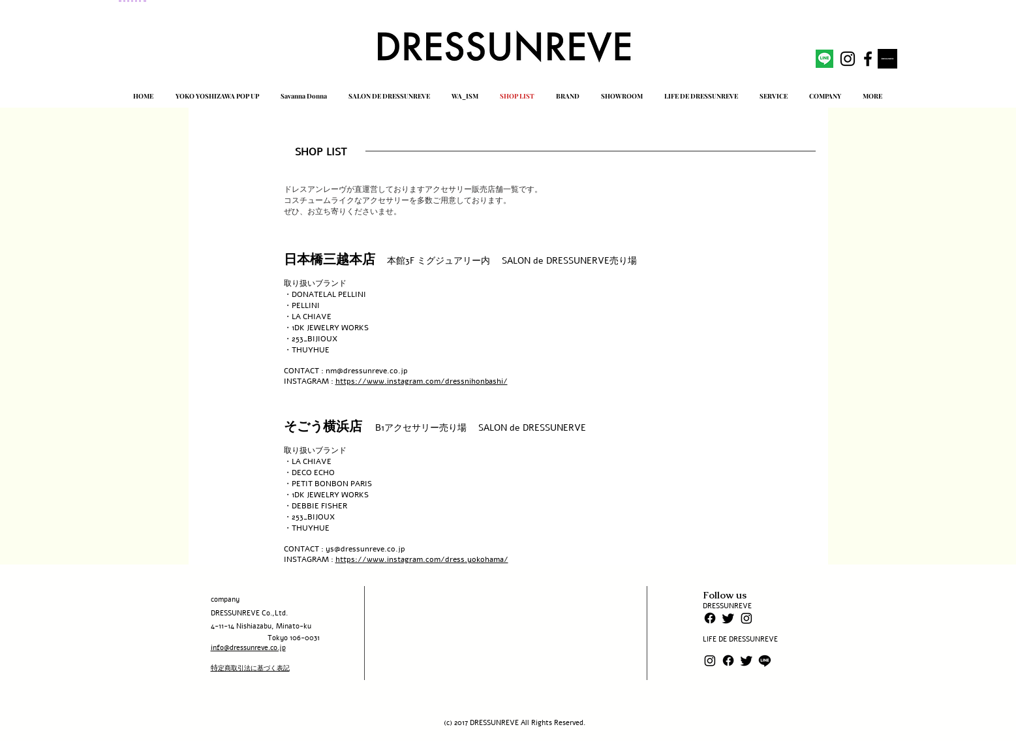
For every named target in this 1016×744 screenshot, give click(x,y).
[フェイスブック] (710, 618)
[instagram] (847, 59)
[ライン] (765, 660)
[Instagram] (746, 618)
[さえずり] (728, 618)
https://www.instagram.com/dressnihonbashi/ (421, 381)
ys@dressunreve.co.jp (365, 549)
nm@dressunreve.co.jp (367, 370)
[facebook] (868, 59)
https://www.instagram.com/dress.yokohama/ (421, 559)
